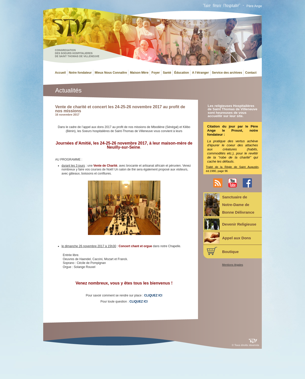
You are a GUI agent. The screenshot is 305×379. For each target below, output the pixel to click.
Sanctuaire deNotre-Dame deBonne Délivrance (229, 204)
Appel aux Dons (227, 238)
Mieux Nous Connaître (111, 72)
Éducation (181, 72)
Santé (167, 72)
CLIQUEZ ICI (138, 301)
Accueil (60, 72)
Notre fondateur (80, 72)
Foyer (155, 72)
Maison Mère (139, 72)
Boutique (221, 251)
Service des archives (227, 72)
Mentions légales (232, 264)
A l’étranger (200, 72)
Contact (250, 72)
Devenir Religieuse (230, 224)
